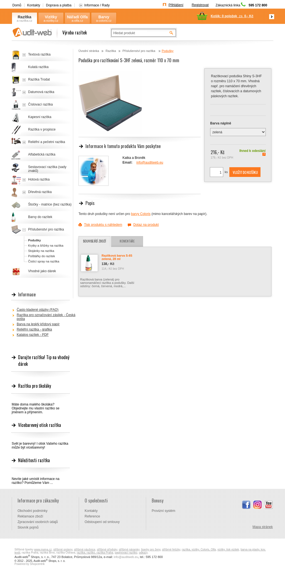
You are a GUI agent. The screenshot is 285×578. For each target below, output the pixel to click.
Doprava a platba (58, 5)
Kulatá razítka (38, 67)
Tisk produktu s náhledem (103, 225)
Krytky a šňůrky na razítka (45, 245)
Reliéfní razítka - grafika (34, 329)
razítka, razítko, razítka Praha (95, 552)
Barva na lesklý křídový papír (38, 324)
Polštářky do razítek (41, 256)
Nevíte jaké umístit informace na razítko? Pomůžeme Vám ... (35, 481)
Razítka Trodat (39, 79)
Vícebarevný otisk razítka (39, 425)
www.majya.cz (43, 549)
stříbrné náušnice (84, 549)
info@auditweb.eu (149, 162)
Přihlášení (175, 5)
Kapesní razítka (39, 117)
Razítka (24, 17)
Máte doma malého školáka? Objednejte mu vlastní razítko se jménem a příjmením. (35, 408)
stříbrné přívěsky (107, 549)
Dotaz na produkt (146, 225)
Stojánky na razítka (41, 250)
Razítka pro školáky (34, 385)
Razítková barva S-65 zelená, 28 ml (117, 257)
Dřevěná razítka (40, 192)
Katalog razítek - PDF (33, 335)
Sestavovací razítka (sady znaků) (47, 169)
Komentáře (127, 241)
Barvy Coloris (103, 17)
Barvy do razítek (40, 217)
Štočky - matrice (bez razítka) (50, 204)
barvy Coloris (141, 214)
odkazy (143, 552)
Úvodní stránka (88, 50)
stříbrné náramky (129, 549)
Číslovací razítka (40, 104)
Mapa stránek (262, 527)
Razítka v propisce (42, 129)
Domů (17, 5)
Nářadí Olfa (77, 17)
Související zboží (94, 241)
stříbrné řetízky (171, 549)
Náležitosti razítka (34, 460)
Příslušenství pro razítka (139, 50)
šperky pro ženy (151, 549)
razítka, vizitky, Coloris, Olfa (199, 549)
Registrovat (200, 5)
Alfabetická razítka (41, 154)
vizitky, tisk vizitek (228, 549)
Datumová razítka (41, 92)
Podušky (167, 50)
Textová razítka (39, 54)
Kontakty (33, 5)
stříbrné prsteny (63, 549)
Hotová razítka (39, 179)
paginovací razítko (126, 552)
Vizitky (51, 17)
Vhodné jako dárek (42, 271)
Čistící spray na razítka (43, 261)
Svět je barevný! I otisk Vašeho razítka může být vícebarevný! (40, 445)
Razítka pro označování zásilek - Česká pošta (46, 317)
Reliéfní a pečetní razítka (46, 142)
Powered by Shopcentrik (29, 564)
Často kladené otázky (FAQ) (37, 310)
